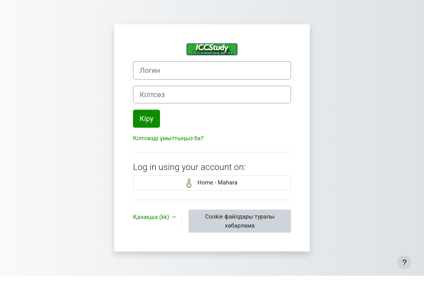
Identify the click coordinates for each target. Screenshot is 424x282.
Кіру (146, 118)
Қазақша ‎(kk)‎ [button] (152, 217)
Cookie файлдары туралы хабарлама (240, 221)
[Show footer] (404, 262)
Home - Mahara (212, 183)
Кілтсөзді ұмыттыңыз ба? (168, 138)
